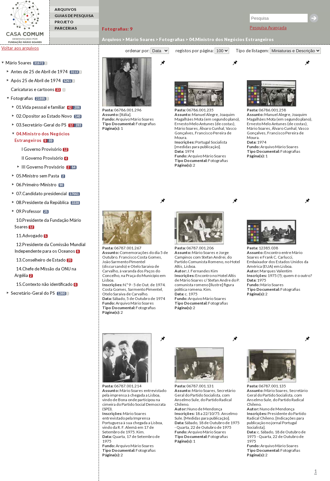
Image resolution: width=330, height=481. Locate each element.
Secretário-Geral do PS (33, 293)
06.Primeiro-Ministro (36, 184)
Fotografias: (117, 29)
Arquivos (111, 39)
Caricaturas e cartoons (32, 89)
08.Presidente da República (42, 202)
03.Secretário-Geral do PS (41, 124)
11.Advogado (29, 235)
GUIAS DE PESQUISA (74, 15)
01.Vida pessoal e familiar (40, 107)
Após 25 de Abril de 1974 (36, 80)
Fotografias (22, 98)
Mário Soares (18, 62)
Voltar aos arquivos (20, 48)
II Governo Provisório (42, 158)
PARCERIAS (66, 28)
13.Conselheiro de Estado (41, 260)
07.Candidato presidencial (41, 193)
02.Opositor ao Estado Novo (44, 116)
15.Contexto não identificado (44, 284)
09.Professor (28, 211)
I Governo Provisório (41, 149)
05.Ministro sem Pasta (37, 175)
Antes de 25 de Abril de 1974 (39, 71)
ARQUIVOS (65, 9)
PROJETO (64, 21)
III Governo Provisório (42, 167)
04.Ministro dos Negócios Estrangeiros (231, 39)
